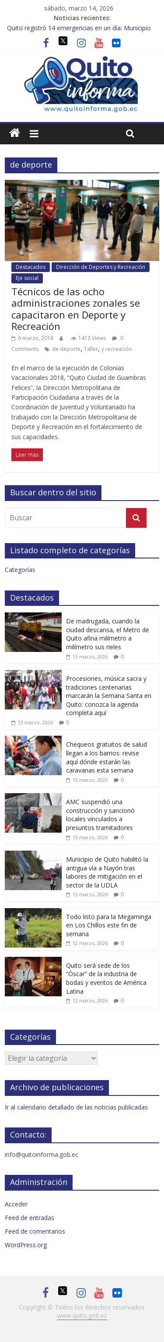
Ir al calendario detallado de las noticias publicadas (76, 1107)
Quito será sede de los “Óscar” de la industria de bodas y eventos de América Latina (106, 978)
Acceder (16, 1204)
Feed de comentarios (35, 1231)
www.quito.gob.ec (82, 1315)
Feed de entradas (29, 1217)
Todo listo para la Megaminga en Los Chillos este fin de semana (108, 925)
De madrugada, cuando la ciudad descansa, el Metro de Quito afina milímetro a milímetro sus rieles (107, 634)
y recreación (116, 349)
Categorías (20, 569)
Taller (91, 349)
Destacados (30, 267)
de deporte (66, 349)
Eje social (27, 278)
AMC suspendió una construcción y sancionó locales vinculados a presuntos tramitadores (100, 815)
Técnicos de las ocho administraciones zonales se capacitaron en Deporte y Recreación (75, 309)
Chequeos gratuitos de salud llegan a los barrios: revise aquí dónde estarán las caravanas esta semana (106, 757)
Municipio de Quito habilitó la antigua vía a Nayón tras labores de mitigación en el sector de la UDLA (107, 872)
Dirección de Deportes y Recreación (100, 267)
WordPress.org (26, 1245)
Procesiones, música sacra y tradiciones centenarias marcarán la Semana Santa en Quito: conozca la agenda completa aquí (108, 695)
